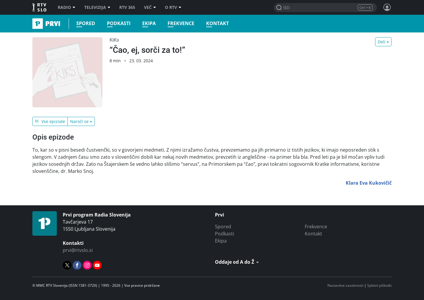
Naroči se (79, 121)
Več (150, 7)
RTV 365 (127, 7)
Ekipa (149, 23)
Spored (85, 23)
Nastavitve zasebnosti (345, 285)
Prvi (34, 23)
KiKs (114, 40)
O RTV (173, 7)
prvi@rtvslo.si (78, 250)
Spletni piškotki (379, 285)
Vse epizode (50, 121)
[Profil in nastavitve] (387, 7)
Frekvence (181, 23)
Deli (381, 42)
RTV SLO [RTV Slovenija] (39, 7)
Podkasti (118, 23)
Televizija (97, 7)
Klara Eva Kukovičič (369, 183)
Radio (66, 7)
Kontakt (217, 23)
